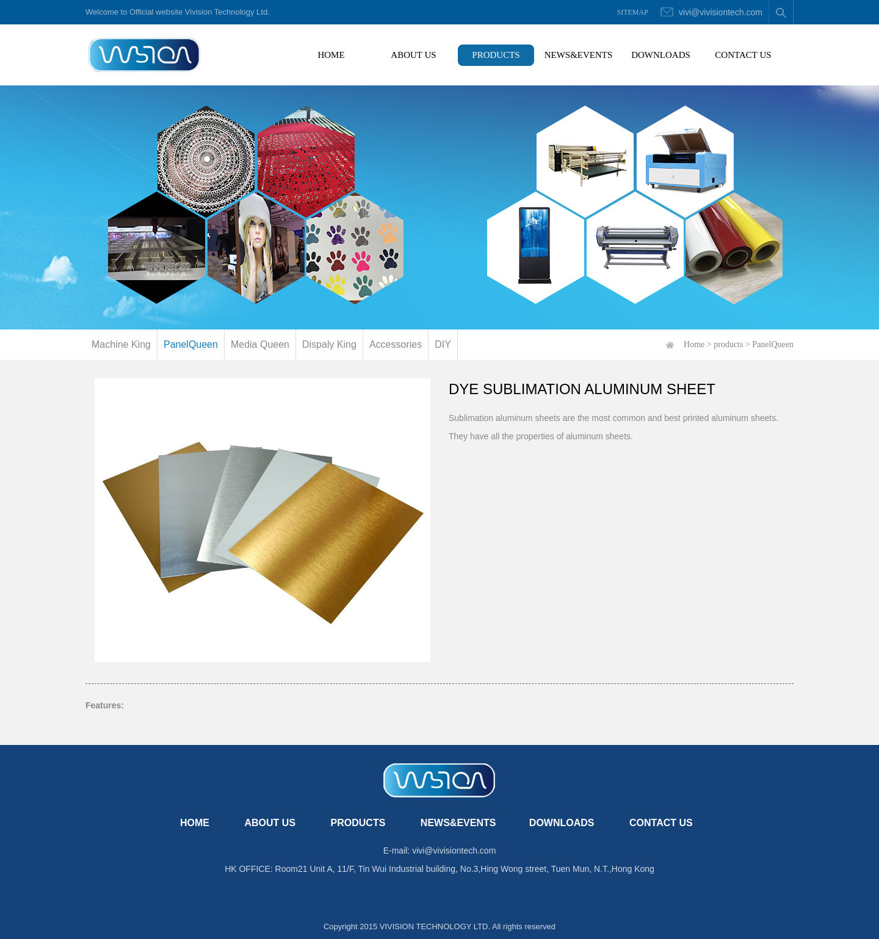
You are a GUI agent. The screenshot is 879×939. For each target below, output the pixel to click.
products (728, 344)
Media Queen (260, 344)
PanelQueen (191, 344)
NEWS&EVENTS (578, 55)
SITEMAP (632, 12)
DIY (443, 344)
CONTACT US (743, 55)
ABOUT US (413, 55)
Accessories (395, 344)
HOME (343, 52)
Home (694, 344)
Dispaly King (329, 344)
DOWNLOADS (660, 55)
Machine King (121, 344)
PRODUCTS (495, 55)
